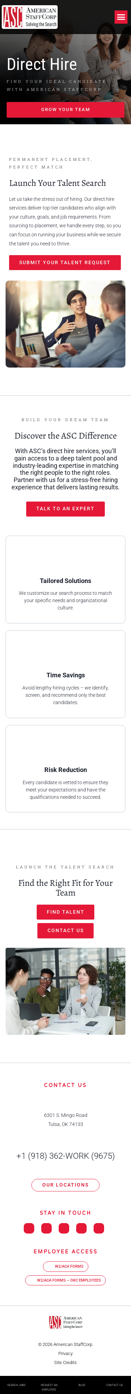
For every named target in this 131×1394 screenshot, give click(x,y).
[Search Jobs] (16, 1380)
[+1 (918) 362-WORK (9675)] (65, 1144)
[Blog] (82, 1380)
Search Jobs (16, 1385)
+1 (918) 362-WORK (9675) (65, 1156)
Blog (82, 1385)
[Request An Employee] (49, 1380)
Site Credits (65, 1362)
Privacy (65, 1353)
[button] (121, 17)
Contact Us (114, 1385)
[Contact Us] (114, 1380)
